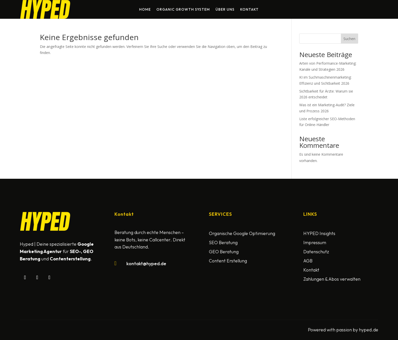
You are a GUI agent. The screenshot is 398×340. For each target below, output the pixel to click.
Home (145, 10)
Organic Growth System (183, 10)
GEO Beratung (224, 252)
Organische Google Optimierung (242, 233)
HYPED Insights (319, 233)
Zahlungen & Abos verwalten (331, 279)
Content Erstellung (228, 261)
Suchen (349, 38)
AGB (307, 261)
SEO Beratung (223, 242)
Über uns (225, 10)
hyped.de (368, 330)
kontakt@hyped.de (146, 263)
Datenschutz (316, 252)
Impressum (314, 242)
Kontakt (249, 10)
